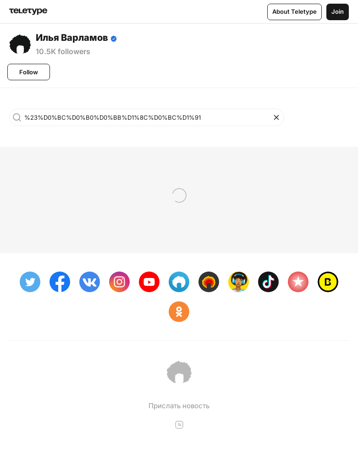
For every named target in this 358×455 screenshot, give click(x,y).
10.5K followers (63, 51)
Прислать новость (179, 405)
